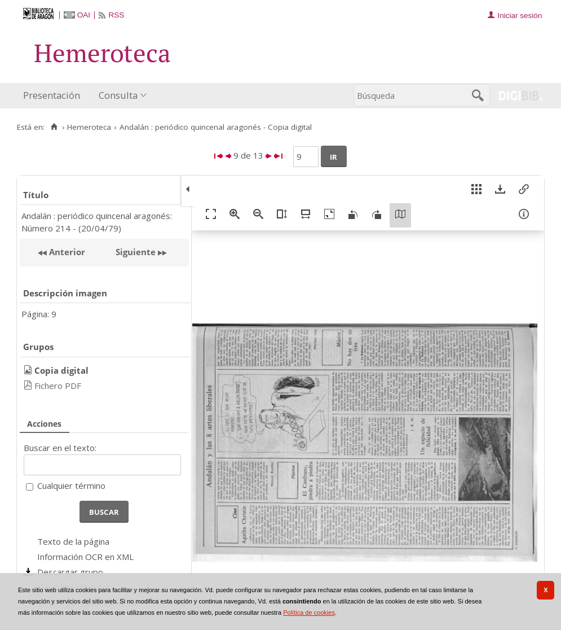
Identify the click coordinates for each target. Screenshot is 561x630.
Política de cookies (309, 612)
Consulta (118, 95)
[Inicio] (54, 127)
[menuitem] (54, 95)
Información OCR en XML (85, 556)
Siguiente (135, 251)
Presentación (51, 95)
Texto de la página (73, 541)
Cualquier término (71, 485)
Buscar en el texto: (60, 447)
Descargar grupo (70, 572)
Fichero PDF (57, 385)
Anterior (66, 251)
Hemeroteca (89, 127)
